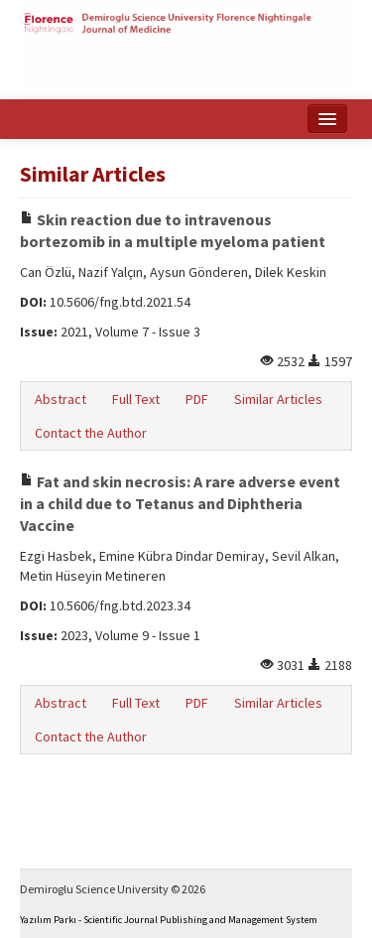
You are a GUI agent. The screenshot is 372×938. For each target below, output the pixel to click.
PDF (197, 399)
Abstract (60, 399)
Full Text (136, 399)
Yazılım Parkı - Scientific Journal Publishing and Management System (168, 919)
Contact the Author (91, 433)
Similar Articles (278, 399)
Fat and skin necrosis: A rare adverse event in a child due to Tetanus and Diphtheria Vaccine (180, 503)
